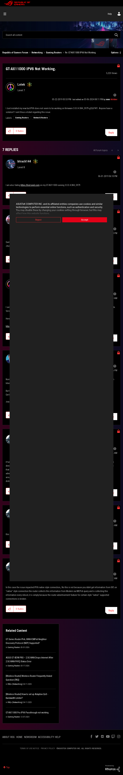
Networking (37, 52)
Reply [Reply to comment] (111, 610)
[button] (9, 131)
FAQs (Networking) (15, 684)
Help (110, 14)
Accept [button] (84, 220)
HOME (19, 737)
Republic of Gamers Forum (15, 52)
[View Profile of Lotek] (21, 84)
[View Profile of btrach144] (24, 161)
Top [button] (8, 767)
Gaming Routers (54, 52)
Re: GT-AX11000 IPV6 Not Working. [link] (80, 52)
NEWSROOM (30, 737)
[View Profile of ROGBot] (114, 99)
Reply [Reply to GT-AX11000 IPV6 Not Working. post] (111, 132)
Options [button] (115, 52)
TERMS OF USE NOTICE (29, 748)
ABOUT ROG (8, 737)
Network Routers (40, 118)
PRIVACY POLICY (48, 748)
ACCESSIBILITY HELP (49, 737)
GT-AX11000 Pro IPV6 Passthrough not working (27, 712)
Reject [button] (38, 220)
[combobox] (61, 35)
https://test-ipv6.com (30, 185)
